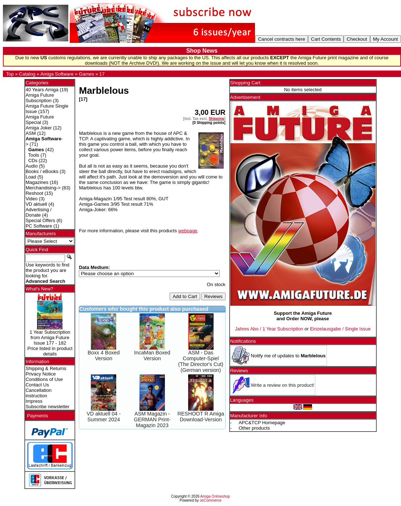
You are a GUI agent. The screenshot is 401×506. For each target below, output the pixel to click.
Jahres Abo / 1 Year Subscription (269, 329)
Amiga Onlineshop (215, 496)
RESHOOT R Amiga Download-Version (201, 416)
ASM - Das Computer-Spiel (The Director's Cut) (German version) (200, 361)
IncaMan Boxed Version (152, 355)
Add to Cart (185, 296)
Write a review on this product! (283, 385)
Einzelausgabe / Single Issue (340, 329)
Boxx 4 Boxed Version (104, 355)
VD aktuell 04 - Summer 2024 (103, 416)
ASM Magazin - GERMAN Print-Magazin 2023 (152, 419)
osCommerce (210, 500)
